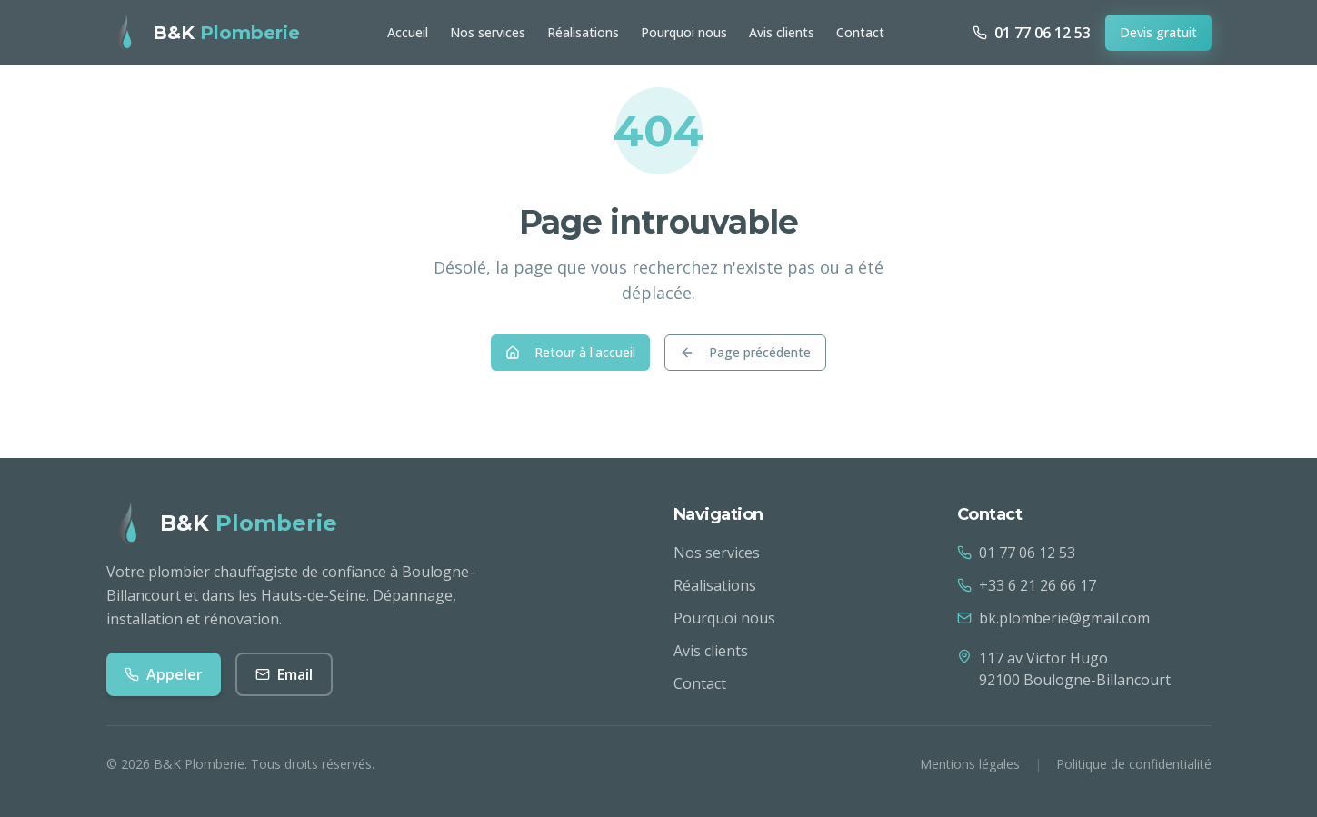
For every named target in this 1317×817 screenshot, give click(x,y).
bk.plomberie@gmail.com (1053, 618)
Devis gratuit (1158, 32)
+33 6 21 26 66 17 (1026, 585)
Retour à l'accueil (570, 352)
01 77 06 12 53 (1016, 553)
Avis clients (781, 32)
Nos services (487, 32)
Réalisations (583, 32)
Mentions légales (970, 763)
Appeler (164, 674)
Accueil (407, 32)
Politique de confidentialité (1134, 763)
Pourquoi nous (684, 32)
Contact (860, 32)
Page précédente (745, 352)
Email (284, 674)
